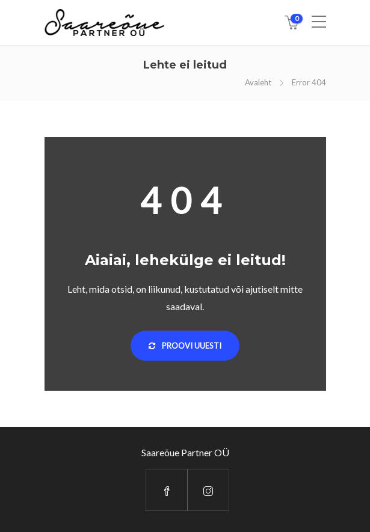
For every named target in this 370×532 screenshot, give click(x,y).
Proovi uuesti (185, 345)
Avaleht (258, 82)
